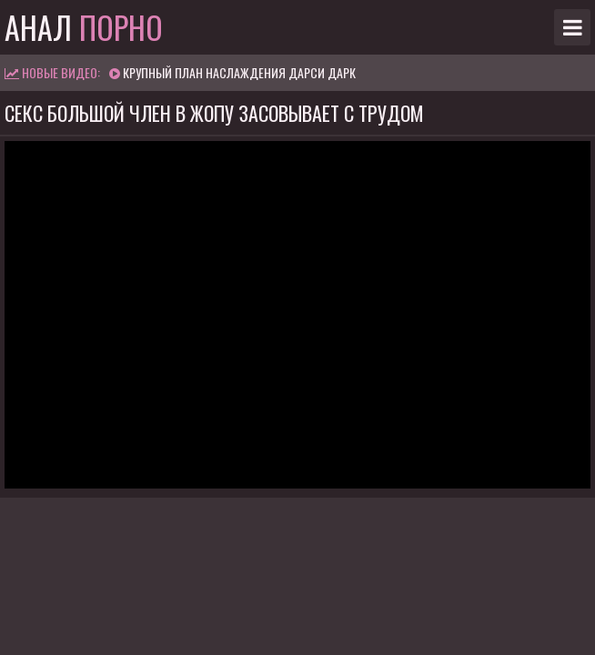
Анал (84, 27)
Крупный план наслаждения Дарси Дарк (239, 72)
